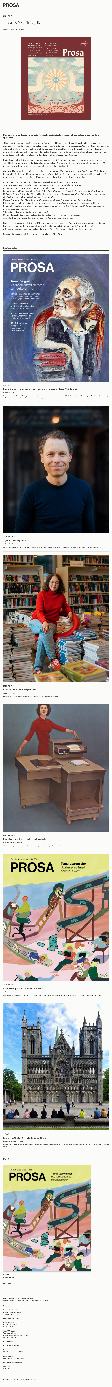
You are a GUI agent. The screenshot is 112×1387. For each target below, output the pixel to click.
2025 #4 (6, 536)
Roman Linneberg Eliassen (14, 1141)
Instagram (6, 1368)
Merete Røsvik (10, 29)
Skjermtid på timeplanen (14, 540)
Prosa (48, 5)
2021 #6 (6, 16)
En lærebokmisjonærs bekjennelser (19, 689)
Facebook (6, 1366)
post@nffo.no (13, 1324)
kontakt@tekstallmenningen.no (19, 1335)
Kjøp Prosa (7, 1283)
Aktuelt (13, 16)
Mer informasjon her (10, 1337)
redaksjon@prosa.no (15, 1312)
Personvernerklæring (10, 1379)
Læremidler (8, 1277)
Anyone (35, 1379)
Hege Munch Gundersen (13, 842)
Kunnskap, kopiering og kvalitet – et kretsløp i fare (26, 839)
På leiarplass (47, 148)
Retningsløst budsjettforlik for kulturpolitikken (24, 1137)
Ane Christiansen (11, 693)
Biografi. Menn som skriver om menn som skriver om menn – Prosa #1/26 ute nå (40, 388)
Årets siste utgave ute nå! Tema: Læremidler (23, 988)
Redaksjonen (9, 392)
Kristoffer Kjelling (11, 544)
